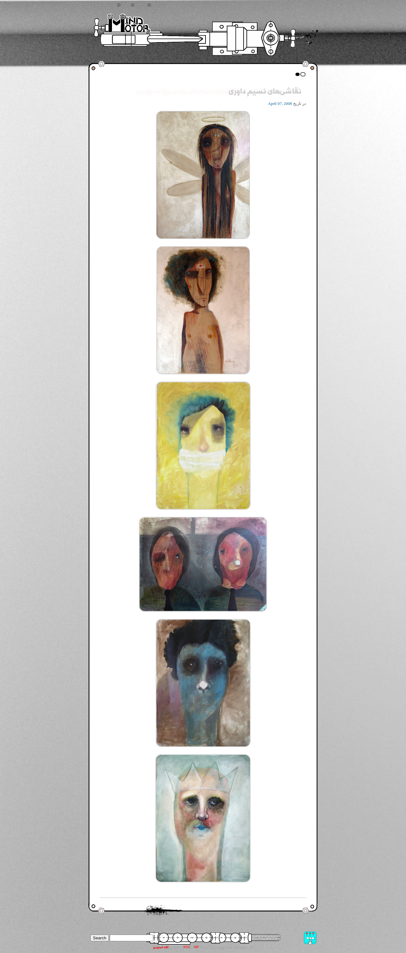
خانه (125, 5)
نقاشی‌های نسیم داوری (265, 92)
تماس (158, 5)
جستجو (109, 5)
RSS (186, 947)
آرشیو (141, 5)
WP (196, 947)
